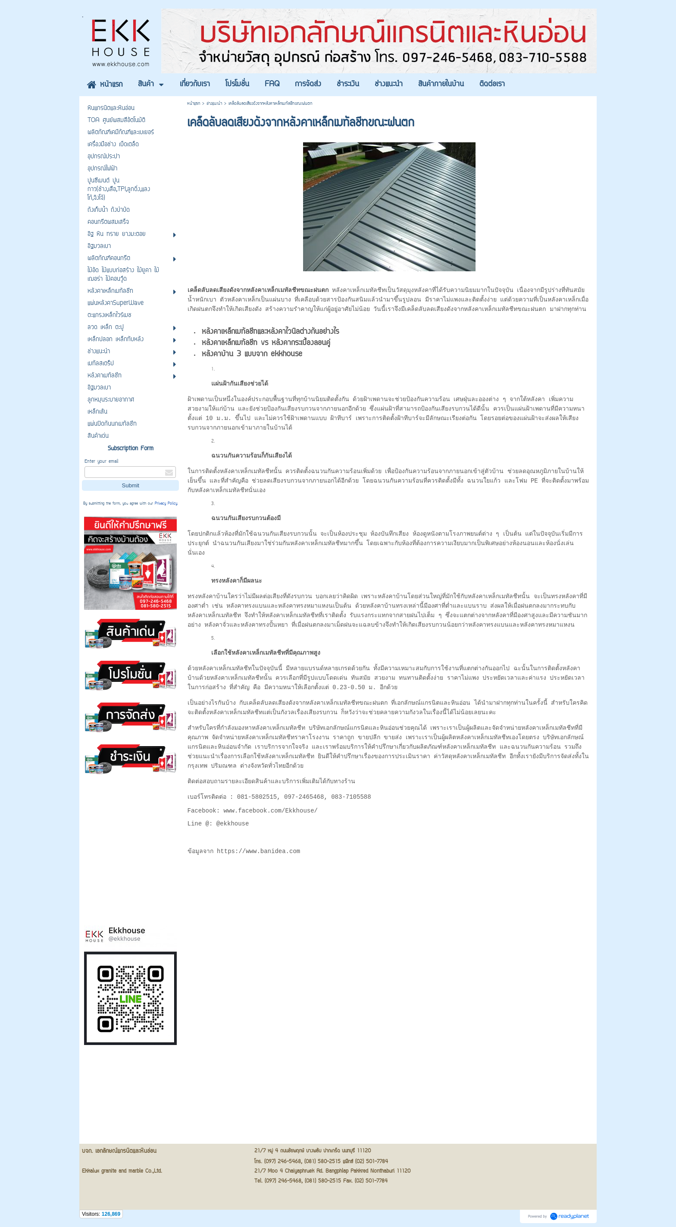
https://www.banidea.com (258, 858)
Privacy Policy (166, 503)
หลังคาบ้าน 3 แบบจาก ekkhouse (252, 358)
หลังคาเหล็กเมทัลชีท (494, 600)
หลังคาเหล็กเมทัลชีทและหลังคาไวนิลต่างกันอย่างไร (270, 336)
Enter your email (101, 461)
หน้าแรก (193, 103)
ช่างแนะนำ (214, 103)
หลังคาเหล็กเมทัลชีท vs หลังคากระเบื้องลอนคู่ (266, 347)
